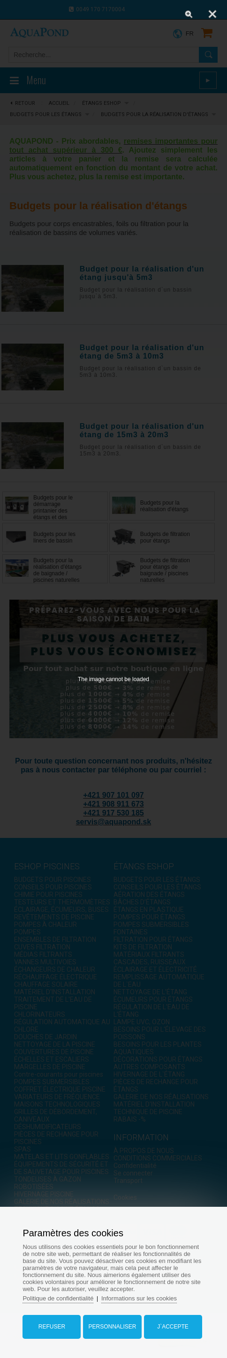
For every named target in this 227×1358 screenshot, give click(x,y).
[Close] (212, 14)
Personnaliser (112, 1326)
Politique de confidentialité (58, 1298)
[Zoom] (189, 14)
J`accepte (173, 1326)
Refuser (51, 1326)
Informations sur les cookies (139, 1298)
